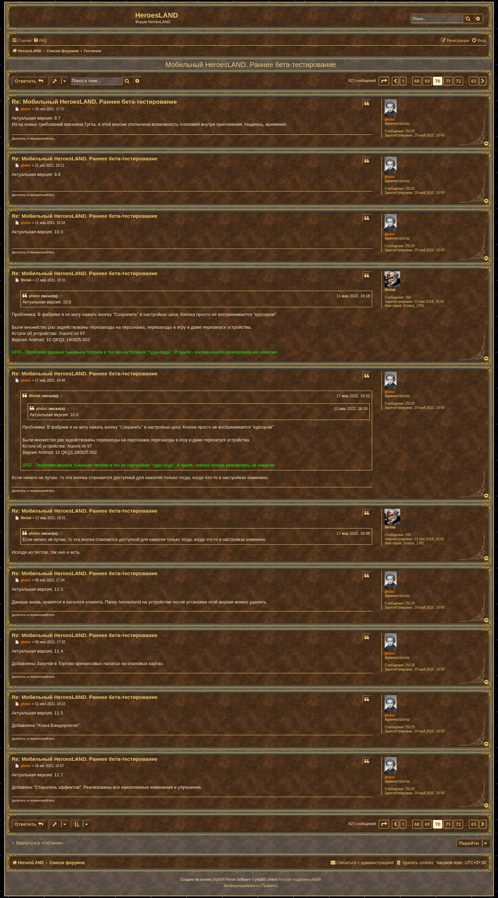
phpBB (217, 879)
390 (408, 297)
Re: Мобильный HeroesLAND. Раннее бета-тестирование (94, 102)
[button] (384, 81)
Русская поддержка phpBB (299, 879)
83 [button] (473, 81)
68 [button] (416, 81)
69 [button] (427, 81)
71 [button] (448, 81)
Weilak (390, 290)
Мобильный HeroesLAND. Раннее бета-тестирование (250, 64)
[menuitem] (40, 40)
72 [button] (458, 81)
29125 (410, 131)
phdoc (390, 119)
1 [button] (403, 81)
